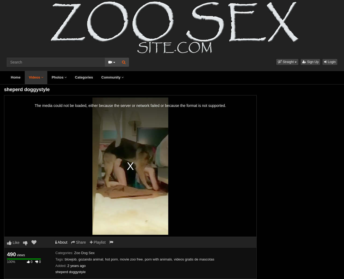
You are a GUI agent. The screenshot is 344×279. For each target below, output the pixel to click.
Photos (59, 77)
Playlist (98, 242)
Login (330, 62)
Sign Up (310, 62)
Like (13, 242)
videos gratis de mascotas (194, 259)
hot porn (111, 259)
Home (15, 77)
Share (78, 242)
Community (112, 77)
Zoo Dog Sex (84, 253)
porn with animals (158, 259)
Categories (84, 77)
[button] (287, 62)
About (61, 242)
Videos (36, 77)
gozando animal (90, 259)
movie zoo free (131, 259)
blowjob (71, 259)
